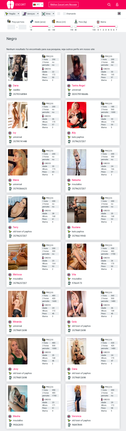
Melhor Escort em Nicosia (63, 4)
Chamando (71, 14)
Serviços (29, 13)
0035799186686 (80, 94)
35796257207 (79, 141)
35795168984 (20, 94)
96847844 (77, 424)
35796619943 (79, 235)
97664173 (77, 283)
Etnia (46, 13)
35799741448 (20, 141)
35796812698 (20, 330)
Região (10, 13)
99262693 (18, 424)
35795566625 (20, 188)
